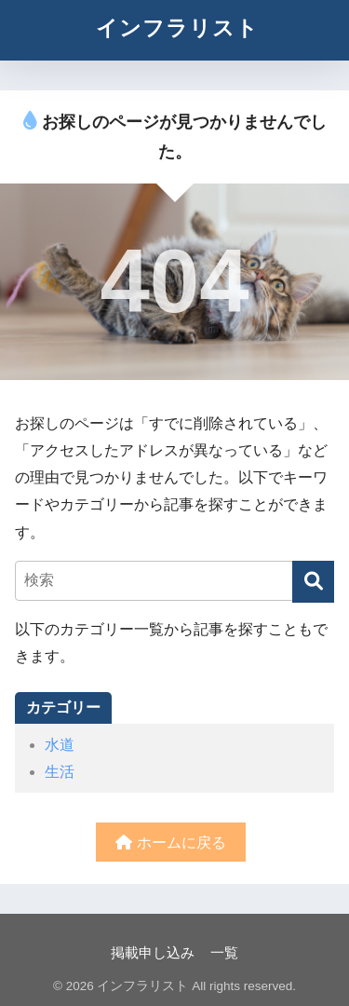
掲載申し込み (153, 952)
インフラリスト (177, 28)
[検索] (313, 582)
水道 (59, 745)
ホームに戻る (170, 842)
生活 (59, 772)
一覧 (224, 952)
